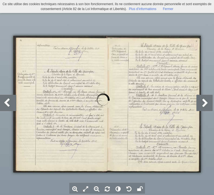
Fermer (168, 9)
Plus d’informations (142, 9)
